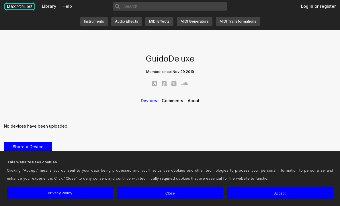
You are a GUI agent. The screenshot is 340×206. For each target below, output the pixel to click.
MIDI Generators (195, 21)
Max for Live (20, 6)
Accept (280, 193)
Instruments (94, 21)
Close (170, 193)
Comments (172, 100)
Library (49, 6)
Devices (149, 100)
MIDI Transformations (238, 21)
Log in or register (318, 6)
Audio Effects (126, 21)
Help (67, 6)
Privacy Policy (60, 193)
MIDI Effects (159, 21)
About (194, 100)
